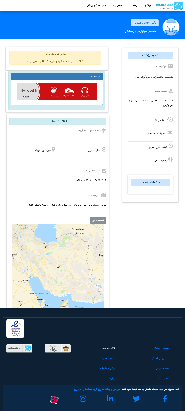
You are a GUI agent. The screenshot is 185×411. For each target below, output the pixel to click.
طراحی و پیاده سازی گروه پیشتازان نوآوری (97, 389)
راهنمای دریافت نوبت (155, 358)
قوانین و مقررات (96, 368)
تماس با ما (160, 378)
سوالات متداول (97, 358)
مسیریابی (98, 220)
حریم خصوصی (158, 368)
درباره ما (100, 378)
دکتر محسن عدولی (144, 23)
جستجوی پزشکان (157, 348)
